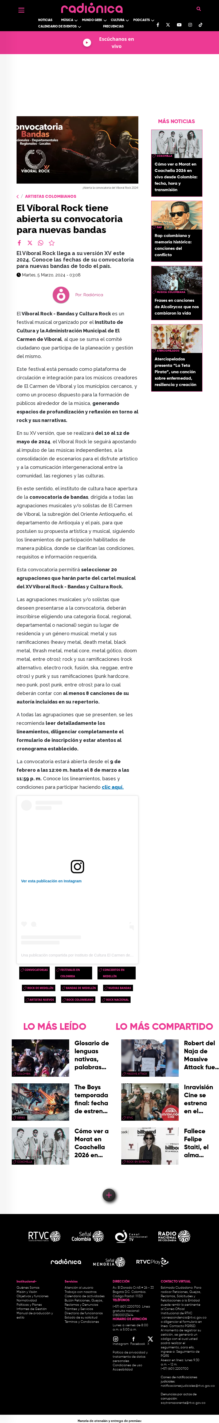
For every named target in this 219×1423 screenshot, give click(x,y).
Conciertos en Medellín (113, 973)
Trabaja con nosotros (81, 1292)
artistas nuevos (42, 1000)
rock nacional (117, 1000)
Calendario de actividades (85, 1296)
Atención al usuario (79, 1287)
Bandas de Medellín (81, 988)
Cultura (117, 20)
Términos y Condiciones (82, 1322)
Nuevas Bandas (119, 988)
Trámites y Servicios (79, 1309)
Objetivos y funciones (33, 1296)
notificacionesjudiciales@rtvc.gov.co (188, 1386)
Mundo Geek (92, 20)
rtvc (130, 1117)
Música (67, 20)
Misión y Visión (27, 1292)
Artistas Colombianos (50, 197)
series (21, 1117)
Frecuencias (113, 26)
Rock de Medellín (40, 988)
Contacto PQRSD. (182, 1326)
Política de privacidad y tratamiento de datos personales (130, 1357)
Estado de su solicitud (81, 1317)
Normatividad (27, 1300)
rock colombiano (80, 1000)
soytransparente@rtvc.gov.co (183, 1403)
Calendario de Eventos (57, 26)
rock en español (138, 1161)
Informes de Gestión (32, 1309)
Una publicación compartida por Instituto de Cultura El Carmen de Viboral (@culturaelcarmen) (99, 955)
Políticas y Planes (29, 1305)
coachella (164, 156)
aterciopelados (168, 350)
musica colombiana (171, 292)
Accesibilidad (123, 1369)
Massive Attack (137, 1073)
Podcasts (141, 20)
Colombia (23, 1073)
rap (159, 227)
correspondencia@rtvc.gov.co (184, 1317)
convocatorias (36, 970)
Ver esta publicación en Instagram (51, 881)
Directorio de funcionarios (84, 1313)
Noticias (45, 20)
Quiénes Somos (28, 1287)
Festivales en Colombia (70, 973)
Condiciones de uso (127, 1365)
